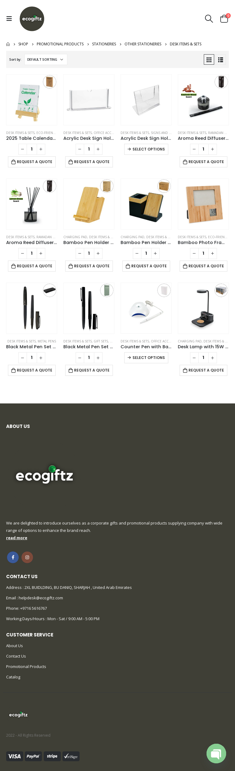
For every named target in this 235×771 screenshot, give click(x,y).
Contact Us (16, 656)
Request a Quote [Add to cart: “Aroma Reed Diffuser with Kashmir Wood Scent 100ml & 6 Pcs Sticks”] (206, 161)
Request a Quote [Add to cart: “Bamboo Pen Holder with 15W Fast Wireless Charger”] (92, 266)
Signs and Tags (164, 133)
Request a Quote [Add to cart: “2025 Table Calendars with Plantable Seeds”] (34, 161)
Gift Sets (101, 341)
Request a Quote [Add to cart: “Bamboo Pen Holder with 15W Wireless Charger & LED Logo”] (149, 266)
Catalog (13, 677)
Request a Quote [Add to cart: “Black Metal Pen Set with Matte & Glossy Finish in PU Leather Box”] (34, 370)
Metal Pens (47, 341)
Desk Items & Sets (20, 133)
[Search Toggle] (209, 19)
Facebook (13, 557)
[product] (31, 99)
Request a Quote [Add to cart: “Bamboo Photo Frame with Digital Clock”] (206, 266)
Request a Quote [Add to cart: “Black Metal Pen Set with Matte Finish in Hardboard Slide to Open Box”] (92, 370)
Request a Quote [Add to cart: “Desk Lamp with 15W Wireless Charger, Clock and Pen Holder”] (206, 370)
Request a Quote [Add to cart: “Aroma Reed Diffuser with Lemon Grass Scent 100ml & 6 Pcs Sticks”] (34, 266)
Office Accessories (110, 133)
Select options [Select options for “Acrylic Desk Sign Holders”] (148, 149)
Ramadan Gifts (220, 133)
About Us (14, 645)
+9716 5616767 (33, 608)
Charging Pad (75, 237)
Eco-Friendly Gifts (52, 133)
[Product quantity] (32, 149)
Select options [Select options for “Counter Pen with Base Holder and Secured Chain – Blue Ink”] (148, 357)
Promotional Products (26, 666)
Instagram (27, 557)
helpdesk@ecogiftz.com (40, 598)
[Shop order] (45, 59)
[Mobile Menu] (10, 18)
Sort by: (15, 59)
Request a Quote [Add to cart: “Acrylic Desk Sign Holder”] (92, 161)
